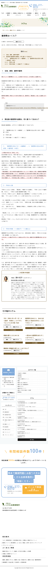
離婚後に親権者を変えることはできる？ (16, 348)
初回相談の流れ (29, 14)
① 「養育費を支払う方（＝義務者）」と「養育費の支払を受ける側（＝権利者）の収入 (24, 59)
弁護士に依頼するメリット (23, 379)
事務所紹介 (8, 14)
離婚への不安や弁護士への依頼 (24, 390)
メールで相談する (33, 488)
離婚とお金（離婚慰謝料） (23, 384)
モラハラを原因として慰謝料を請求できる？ (27, 429)
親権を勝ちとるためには (11, 335)
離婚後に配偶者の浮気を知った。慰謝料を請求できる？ (29, 421)
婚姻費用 (19, 375)
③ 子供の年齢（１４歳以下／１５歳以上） (17, 64)
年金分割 (19, 377)
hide (25, 51)
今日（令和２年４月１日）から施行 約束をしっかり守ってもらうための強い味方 (13, 320)
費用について (37, 14)
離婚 (7, 327)
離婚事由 (19, 392)
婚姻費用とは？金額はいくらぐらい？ (26, 418)
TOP (2, 13)
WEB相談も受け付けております (23, 7)
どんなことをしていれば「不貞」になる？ (27, 406)
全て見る (32, 439)
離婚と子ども (18, 41)
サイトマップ (7, 432)
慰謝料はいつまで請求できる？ (24, 425)
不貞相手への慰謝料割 (20, 562)
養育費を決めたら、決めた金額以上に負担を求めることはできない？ (34, 320)
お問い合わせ (44, 14)
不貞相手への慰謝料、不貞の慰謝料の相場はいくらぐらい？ (30, 410)
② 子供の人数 (10, 62)
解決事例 (6, 426)
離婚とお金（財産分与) (20, 560)
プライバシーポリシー (9, 435)
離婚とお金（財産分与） (23, 382)
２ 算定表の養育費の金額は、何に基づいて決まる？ (17, 56)
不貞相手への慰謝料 (22, 373)
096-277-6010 (38, 6)
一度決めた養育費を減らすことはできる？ (34, 336)
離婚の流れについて (22, 388)
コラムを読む (13, 330)
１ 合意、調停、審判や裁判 (11, 54)
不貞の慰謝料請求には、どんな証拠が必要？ (27, 402)
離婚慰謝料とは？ (21, 436)
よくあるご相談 (7, 417)
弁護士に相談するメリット (18, 14)
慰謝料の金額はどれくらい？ (24, 433)
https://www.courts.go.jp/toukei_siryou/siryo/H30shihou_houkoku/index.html (26, 108)
